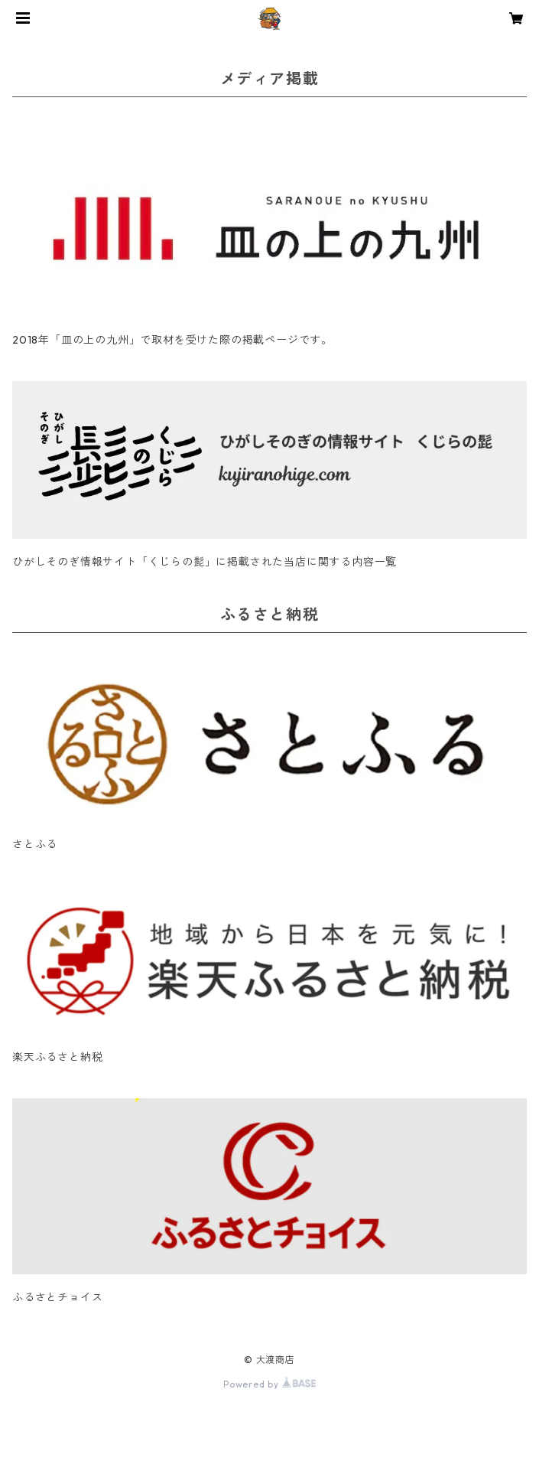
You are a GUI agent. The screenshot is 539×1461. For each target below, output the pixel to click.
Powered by (269, 1384)
